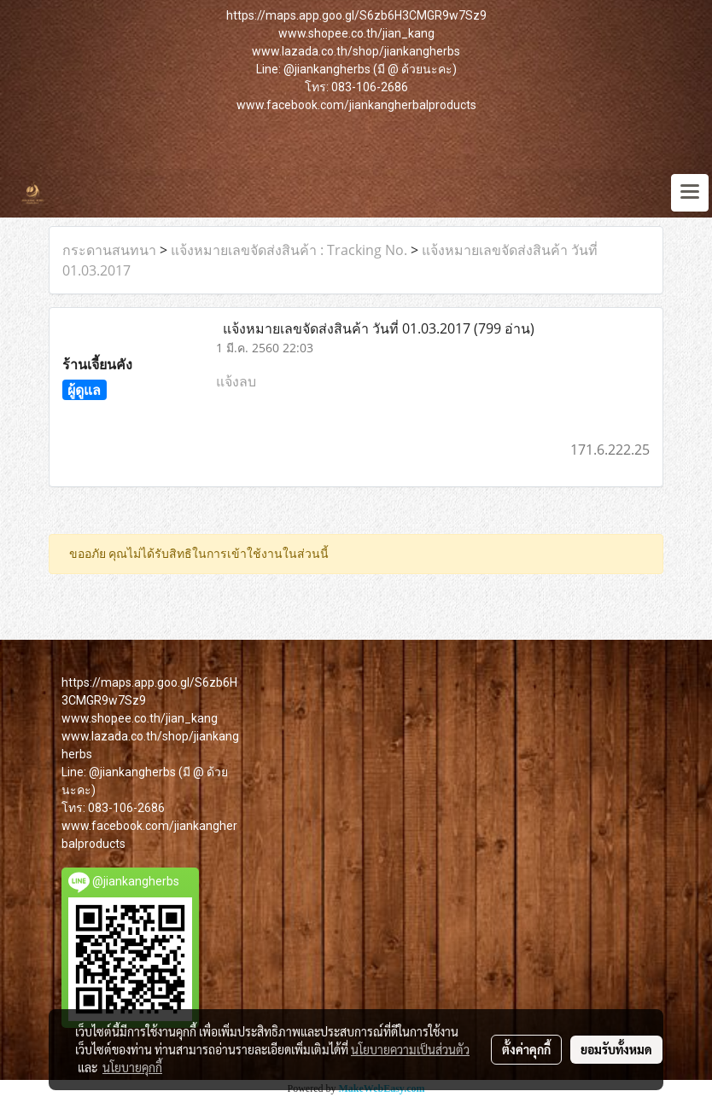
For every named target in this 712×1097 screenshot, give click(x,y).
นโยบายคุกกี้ (132, 1067)
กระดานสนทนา (109, 250)
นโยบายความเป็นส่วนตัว (410, 1049)
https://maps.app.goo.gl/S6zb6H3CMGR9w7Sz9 (356, 15)
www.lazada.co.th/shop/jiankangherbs (356, 51)
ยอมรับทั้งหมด (616, 1049)
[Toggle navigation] (690, 193)
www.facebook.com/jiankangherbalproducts (356, 105)
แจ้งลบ (236, 381)
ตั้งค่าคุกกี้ (526, 1049)
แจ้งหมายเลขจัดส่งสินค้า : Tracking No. (289, 250)
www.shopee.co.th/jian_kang (356, 33)
